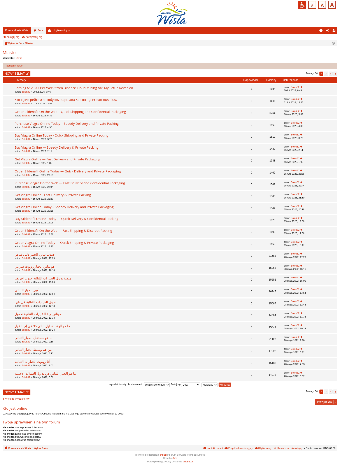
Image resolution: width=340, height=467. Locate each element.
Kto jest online (15, 408)
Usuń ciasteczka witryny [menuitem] (290, 448)
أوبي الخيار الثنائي (27, 290)
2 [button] (326, 73)
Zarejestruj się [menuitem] (335, 31)
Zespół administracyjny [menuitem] (240, 448)
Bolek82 (25, 91)
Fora (40, 30)
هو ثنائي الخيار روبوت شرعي (34, 266)
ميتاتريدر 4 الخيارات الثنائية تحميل (38, 314)
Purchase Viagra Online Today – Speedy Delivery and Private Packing (67, 123)
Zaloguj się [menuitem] (328, 31)
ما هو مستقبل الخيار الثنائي (33, 338)
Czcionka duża (331, 4)
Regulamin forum (14, 65)
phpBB (163, 454)
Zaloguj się (13, 37)
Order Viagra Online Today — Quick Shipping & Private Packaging (64, 243)
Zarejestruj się (34, 37)
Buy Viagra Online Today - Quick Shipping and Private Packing (61, 135)
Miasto (9, 52)
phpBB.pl (188, 461)
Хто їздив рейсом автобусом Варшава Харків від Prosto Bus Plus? (66, 100)
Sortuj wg (185, 384)
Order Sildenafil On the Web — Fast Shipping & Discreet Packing (63, 230)
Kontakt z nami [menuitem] (215, 448)
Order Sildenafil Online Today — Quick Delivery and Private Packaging (68, 171)
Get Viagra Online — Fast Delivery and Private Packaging (57, 159)
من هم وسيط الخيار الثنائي (33, 350)
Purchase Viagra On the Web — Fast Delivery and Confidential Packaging (70, 183)
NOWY (15, 73)
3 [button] (330, 73)
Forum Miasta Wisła (16, 30)
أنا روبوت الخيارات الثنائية (32, 362)
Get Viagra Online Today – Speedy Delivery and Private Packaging (64, 207)
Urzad (19, 58)
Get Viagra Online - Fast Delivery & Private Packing (53, 195)
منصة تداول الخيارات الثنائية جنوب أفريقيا (43, 278)
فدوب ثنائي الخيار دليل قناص (34, 254)
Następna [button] (335, 74)
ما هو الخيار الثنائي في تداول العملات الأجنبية (45, 373)
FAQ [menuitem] (322, 31)
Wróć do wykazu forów (17, 398)
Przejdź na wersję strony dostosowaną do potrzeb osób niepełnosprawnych (302, 5)
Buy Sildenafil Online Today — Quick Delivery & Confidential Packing (66, 219)
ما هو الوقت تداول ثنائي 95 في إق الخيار (42, 326)
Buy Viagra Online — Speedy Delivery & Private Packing (56, 147)
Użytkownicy (60, 30)
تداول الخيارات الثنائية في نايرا (35, 302)
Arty (174, 458)
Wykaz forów (41, 448)
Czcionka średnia (321, 4)
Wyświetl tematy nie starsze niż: (139, 384)
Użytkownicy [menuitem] (265, 448)
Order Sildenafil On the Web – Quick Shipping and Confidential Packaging (70, 112)
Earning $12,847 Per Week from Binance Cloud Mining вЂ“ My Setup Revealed (74, 88)
